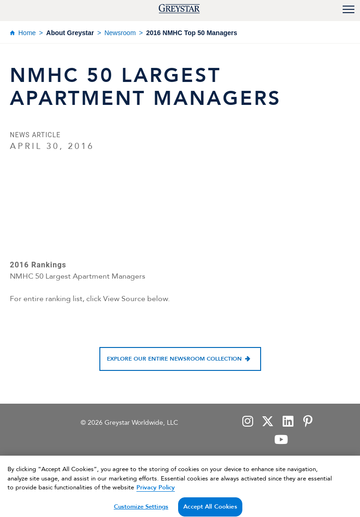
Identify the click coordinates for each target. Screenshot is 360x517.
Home (27, 33)
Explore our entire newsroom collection (174, 358)
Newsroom (120, 33)
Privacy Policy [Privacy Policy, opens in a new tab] (155, 492)
